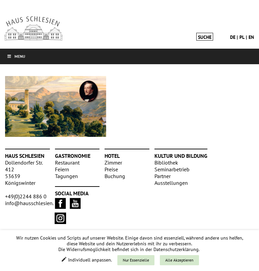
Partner (162, 176)
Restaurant (67, 162)
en (251, 37)
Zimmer (113, 162)
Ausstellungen (171, 182)
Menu (16, 56)
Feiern (62, 169)
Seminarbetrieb (172, 169)
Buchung (115, 176)
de (232, 37)
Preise (111, 169)
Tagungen (66, 176)
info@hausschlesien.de (32, 203)
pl (241, 37)
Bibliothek (166, 162)
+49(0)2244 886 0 (26, 196)
